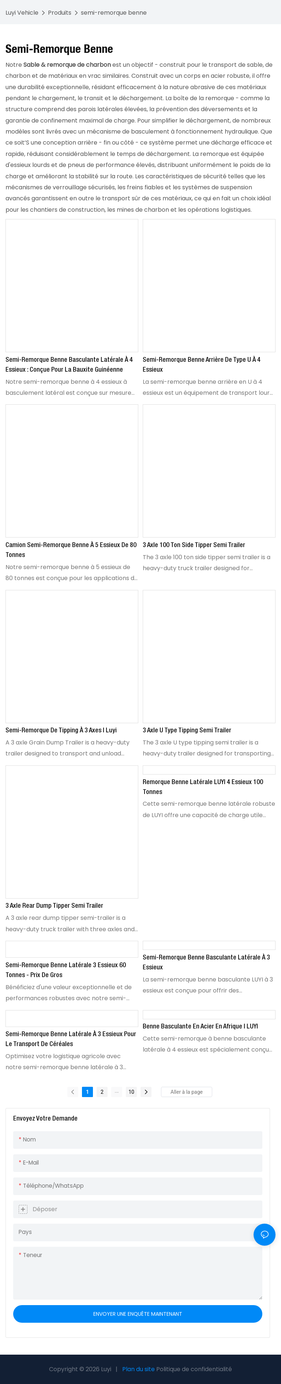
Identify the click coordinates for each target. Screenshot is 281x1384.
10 (131, 1092)
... (117, 1091)
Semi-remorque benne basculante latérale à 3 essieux (206, 962)
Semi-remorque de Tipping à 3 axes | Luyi (61, 730)
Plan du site (138, 1369)
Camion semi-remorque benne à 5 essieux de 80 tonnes (70, 550)
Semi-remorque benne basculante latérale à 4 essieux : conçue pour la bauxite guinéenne (69, 365)
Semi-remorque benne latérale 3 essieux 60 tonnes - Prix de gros (65, 970)
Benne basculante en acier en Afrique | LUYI (200, 1027)
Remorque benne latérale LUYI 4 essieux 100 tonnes (203, 787)
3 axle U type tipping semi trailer (187, 730)
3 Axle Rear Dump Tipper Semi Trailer (54, 906)
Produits (59, 12)
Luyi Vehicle (21, 12)
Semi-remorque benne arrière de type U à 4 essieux (202, 365)
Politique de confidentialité (194, 1369)
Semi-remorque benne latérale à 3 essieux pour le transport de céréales (70, 1039)
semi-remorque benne (114, 12)
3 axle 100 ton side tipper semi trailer (194, 545)
